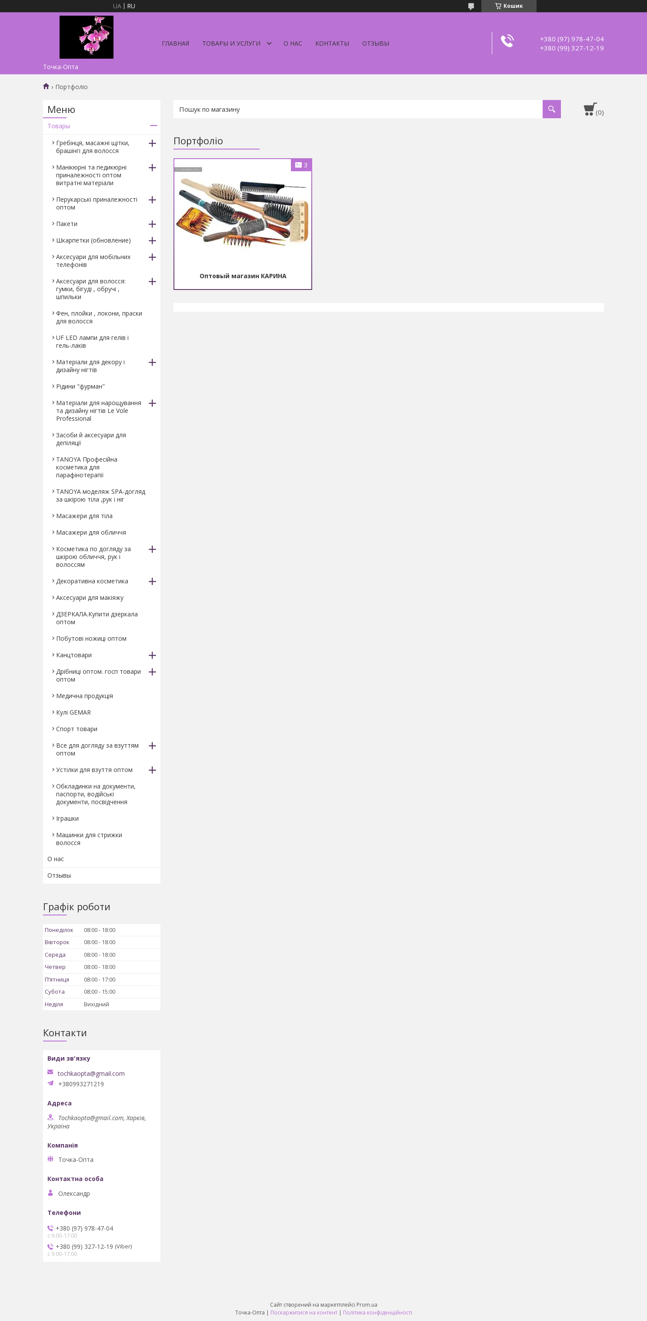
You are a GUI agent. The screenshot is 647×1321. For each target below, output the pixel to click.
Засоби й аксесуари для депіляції (91, 439)
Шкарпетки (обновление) (93, 240)
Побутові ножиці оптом (91, 638)
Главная (175, 43)
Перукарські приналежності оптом (96, 203)
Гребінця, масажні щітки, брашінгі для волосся (93, 147)
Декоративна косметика (92, 581)
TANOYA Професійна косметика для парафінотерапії (86, 467)
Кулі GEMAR (73, 712)
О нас (292, 43)
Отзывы (375, 43)
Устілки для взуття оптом (94, 769)
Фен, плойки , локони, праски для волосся (99, 317)
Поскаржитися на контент (303, 1312)
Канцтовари (74, 655)
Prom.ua (367, 1304)
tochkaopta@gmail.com (91, 1074)
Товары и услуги (231, 43)
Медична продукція (84, 696)
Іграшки (67, 818)
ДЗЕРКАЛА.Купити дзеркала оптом (97, 618)
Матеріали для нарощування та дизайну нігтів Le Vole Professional (98, 411)
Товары (58, 126)
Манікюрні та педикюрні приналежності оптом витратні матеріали (91, 175)
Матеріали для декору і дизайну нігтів (90, 366)
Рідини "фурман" (80, 386)
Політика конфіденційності (377, 1312)
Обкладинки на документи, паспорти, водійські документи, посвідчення (96, 794)
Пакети (66, 224)
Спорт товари (76, 729)
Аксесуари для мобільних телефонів (93, 261)
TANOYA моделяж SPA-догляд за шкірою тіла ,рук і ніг (100, 495)
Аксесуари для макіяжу (89, 597)
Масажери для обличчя (91, 532)
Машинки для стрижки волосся (89, 839)
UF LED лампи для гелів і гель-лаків (92, 341)
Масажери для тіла (84, 516)
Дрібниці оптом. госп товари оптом (98, 675)
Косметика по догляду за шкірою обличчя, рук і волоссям (93, 557)
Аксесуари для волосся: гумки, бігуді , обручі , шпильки (91, 289)
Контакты (332, 43)
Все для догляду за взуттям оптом (97, 749)
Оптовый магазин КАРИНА (243, 276)
